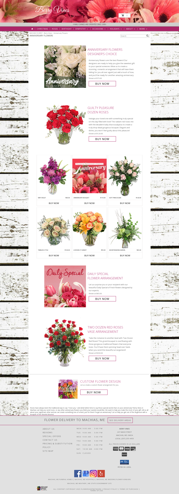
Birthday (66, 29)
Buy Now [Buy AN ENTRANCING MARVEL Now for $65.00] (125, 255)
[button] (124, 15)
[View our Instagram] (93, 476)
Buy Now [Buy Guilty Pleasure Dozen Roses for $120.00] (102, 139)
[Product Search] (133, 36)
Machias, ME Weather (76, 483)
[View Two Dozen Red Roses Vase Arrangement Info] (65, 343)
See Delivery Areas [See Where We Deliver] (120, 420)
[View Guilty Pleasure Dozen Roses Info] (65, 123)
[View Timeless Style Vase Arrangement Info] (54, 228)
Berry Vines (52, 10)
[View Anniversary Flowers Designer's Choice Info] (65, 67)
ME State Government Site (100, 483)
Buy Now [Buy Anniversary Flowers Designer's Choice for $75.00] (102, 84)
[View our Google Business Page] (85, 476)
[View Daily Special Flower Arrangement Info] (65, 286)
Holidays (116, 29)
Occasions (99, 29)
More (143, 29)
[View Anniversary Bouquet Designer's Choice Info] (89, 176)
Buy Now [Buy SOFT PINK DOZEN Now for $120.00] (125, 203)
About (131, 29)
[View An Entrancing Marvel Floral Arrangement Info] (125, 228)
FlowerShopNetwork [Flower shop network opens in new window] (91, 489)
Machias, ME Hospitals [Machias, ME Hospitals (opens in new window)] (85, 479)
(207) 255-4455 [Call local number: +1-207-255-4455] (125, 8)
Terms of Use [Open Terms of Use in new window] (96, 490)
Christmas (42, 29)
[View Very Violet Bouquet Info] (54, 176)
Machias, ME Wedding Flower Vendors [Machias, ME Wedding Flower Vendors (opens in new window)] (114, 479)
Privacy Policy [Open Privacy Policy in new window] (111, 489)
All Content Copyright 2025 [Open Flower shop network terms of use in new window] (66, 489)
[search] (147, 36)
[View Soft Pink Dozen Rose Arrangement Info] (125, 176)
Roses (55, 29)
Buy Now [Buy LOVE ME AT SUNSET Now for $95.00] (89, 255)
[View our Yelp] (101, 476)
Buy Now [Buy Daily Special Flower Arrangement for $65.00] (102, 299)
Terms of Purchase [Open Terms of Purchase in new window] (129, 489)
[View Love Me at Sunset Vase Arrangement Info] (89, 228)
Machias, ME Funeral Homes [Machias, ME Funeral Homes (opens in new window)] (60, 479)
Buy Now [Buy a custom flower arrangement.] (94, 392)
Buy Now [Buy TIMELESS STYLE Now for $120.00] (54, 255)
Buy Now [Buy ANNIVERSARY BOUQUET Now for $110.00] (89, 203)
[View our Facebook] (78, 476)
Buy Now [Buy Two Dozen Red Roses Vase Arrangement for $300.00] (102, 358)
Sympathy (81, 29)
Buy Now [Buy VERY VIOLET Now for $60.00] (54, 203)
